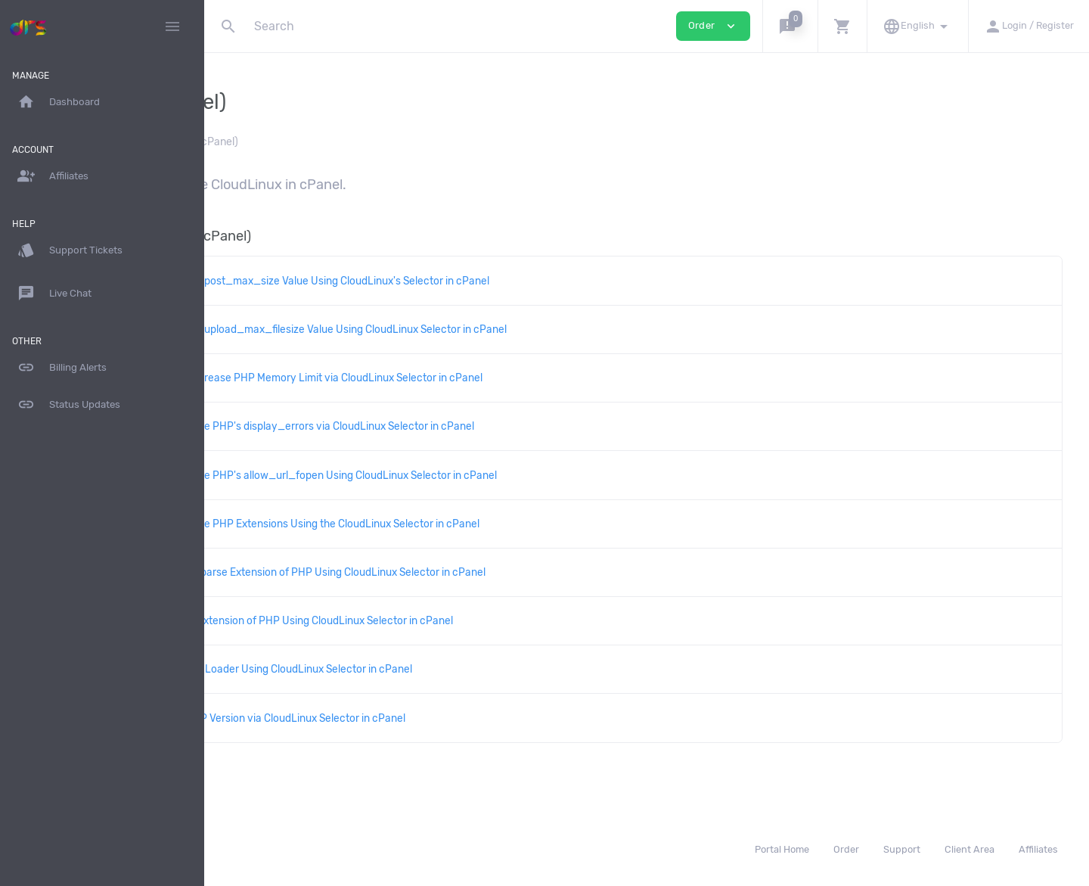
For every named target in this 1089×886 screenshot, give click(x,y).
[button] (790, 26)
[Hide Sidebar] (172, 26)
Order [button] (713, 26)
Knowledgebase (269, 141)
